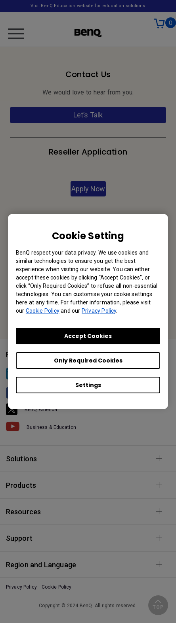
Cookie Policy (42, 311)
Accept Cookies (88, 336)
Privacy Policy (99, 311)
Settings (88, 385)
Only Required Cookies (88, 360)
